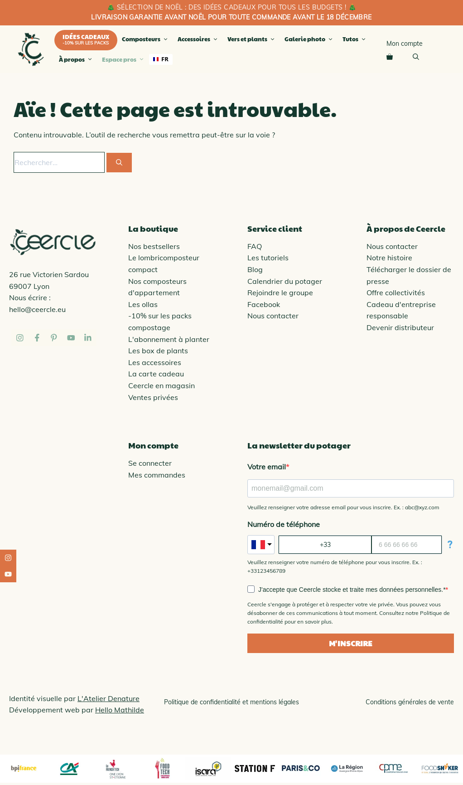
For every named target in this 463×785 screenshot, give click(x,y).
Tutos (355, 39)
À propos (77, 59)
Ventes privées (153, 397)
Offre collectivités (396, 292)
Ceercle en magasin (161, 385)
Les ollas (143, 304)
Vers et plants (252, 39)
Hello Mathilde (119, 709)
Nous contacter (273, 315)
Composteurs (146, 39)
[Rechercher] (119, 162)
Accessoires (199, 39)
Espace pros (124, 59)
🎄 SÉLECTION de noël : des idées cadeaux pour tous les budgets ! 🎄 (231, 7)
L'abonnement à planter (168, 339)
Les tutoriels (268, 257)
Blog (255, 269)
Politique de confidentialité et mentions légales (231, 702)
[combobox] (161, 59)
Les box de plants (158, 350)
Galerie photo (310, 39)
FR (161, 59)
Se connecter (150, 463)
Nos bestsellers (154, 246)
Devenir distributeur (400, 327)
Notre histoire (389, 257)
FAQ (254, 246)
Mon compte (404, 43)
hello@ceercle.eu (37, 309)
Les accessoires (154, 362)
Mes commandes (156, 474)
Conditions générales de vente (410, 702)
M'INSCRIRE (351, 643)
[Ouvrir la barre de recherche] (416, 56)
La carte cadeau (156, 373)
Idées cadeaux (86, 37)
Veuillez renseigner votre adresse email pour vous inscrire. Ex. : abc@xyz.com (343, 507)
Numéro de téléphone (283, 524)
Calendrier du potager (284, 281)
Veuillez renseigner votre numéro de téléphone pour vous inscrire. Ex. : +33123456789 (334, 566)
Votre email (266, 466)
